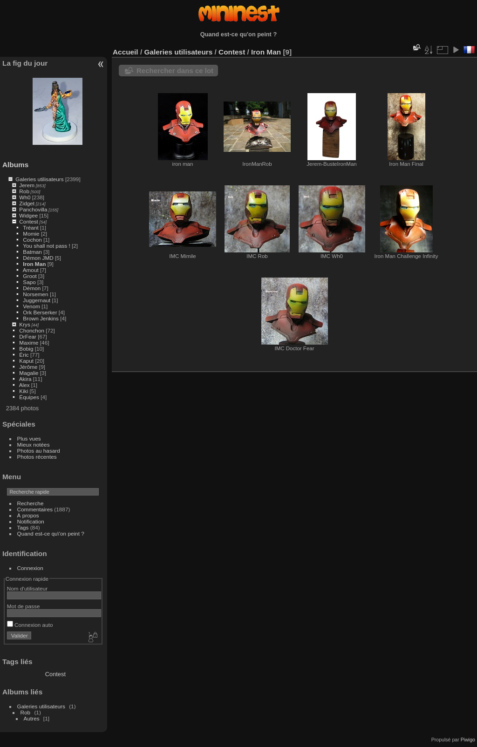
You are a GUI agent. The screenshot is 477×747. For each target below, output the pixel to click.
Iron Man (34, 264)
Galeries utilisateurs (39, 179)
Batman (32, 252)
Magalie (28, 373)
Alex (24, 385)
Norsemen (35, 294)
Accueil (125, 52)
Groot (29, 276)
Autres (32, 718)
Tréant (31, 227)
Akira (25, 379)
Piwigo (468, 739)
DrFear (27, 336)
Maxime (28, 343)
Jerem (26, 185)
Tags (23, 527)
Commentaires (35, 509)
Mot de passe (23, 606)
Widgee (28, 215)
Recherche (30, 503)
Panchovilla (33, 209)
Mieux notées (33, 444)
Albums (15, 165)
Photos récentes (37, 457)
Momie (31, 234)
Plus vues (29, 438)
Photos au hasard (38, 451)
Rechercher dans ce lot (174, 71)
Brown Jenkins (41, 318)
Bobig (26, 349)
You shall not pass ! (47, 246)
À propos (28, 515)
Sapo (29, 282)
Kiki (23, 391)
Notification (30, 521)
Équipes (29, 397)
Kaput (26, 361)
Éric (23, 355)
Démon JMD (38, 258)
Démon (32, 288)
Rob (24, 191)
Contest (28, 221)
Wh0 (24, 197)
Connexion (30, 568)
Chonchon (31, 330)
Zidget (26, 203)
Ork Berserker (40, 312)
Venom (31, 306)
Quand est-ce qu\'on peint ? (50, 533)
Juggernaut (36, 300)
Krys (24, 324)
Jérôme (28, 367)
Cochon (32, 240)
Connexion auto (30, 625)
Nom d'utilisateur (27, 588)
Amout (31, 270)
